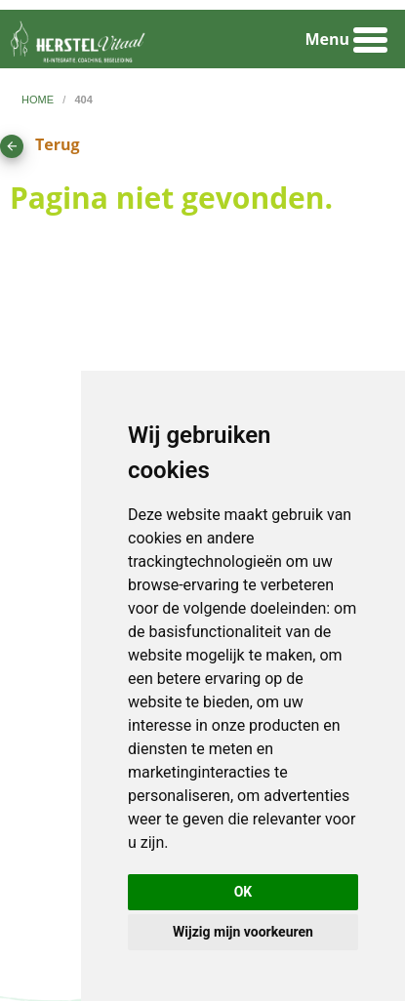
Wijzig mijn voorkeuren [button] (243, 932)
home (39, 99)
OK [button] (243, 892)
